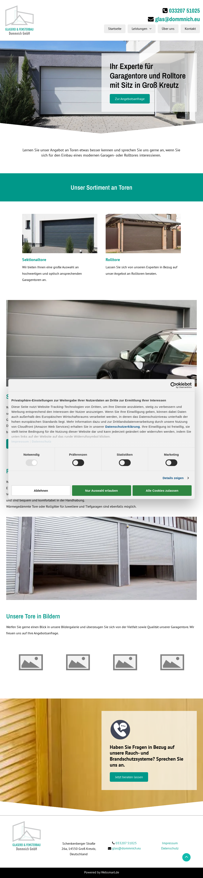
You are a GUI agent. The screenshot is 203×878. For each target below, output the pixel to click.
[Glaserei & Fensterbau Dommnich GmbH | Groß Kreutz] (30, 662)
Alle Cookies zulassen (162, 490)
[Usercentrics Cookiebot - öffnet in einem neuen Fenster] (173, 385)
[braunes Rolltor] (143, 233)
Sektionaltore (34, 259)
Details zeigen (173, 478)
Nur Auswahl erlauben (101, 490)
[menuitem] (114, 28)
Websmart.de (110, 872)
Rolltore (113, 259)
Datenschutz (41, 441)
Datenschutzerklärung (122, 426)
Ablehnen (41, 490)
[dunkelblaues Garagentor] (59, 233)
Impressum (20, 441)
